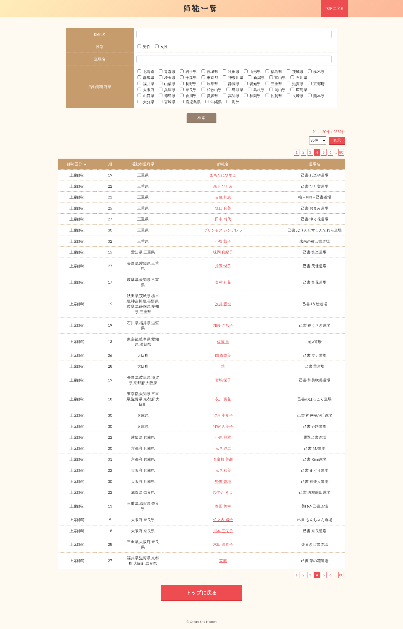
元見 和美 (223, 470)
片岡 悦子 (223, 266)
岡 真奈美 (223, 355)
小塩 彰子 (223, 241)
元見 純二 (223, 448)
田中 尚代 (223, 219)
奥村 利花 (223, 282)
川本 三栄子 (223, 530)
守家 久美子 (223, 426)
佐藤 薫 (223, 341)
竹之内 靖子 (223, 519)
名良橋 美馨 (223, 459)
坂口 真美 (223, 208)
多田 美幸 (223, 506)
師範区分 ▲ (77, 164)
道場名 (314, 164)
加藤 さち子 (223, 325)
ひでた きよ (223, 492)
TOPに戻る (334, 8)
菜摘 (223, 560)
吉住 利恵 (223, 197)
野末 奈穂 (223, 481)
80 (341, 152)
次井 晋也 (223, 303)
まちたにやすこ (223, 175)
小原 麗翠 (223, 437)
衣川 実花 (223, 399)
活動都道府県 (143, 164)
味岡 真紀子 (223, 252)
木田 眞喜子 (223, 544)
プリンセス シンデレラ (223, 230)
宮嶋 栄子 (223, 380)
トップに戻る (201, 592)
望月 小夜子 (223, 415)
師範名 (223, 164)
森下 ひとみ (223, 186)
